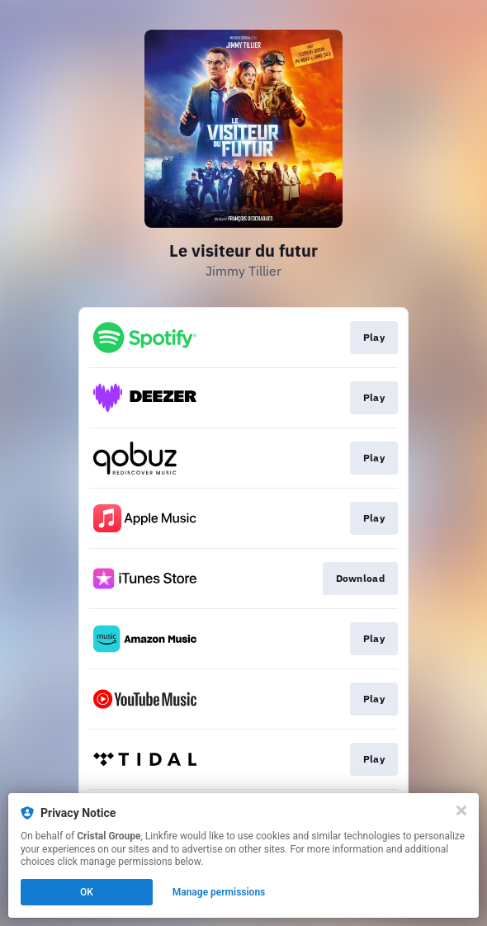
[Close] (461, 810)
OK (86, 892)
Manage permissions (219, 892)
